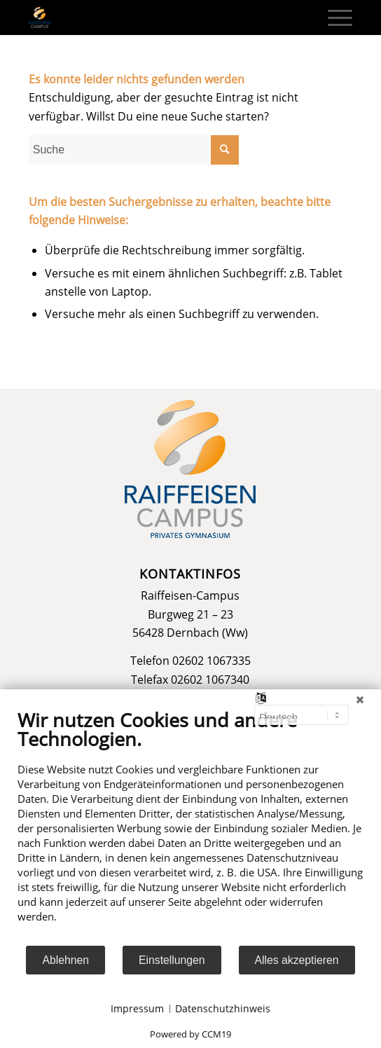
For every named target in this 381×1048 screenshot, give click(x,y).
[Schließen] (359, 699)
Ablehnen (65, 960)
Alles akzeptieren (297, 960)
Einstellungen (172, 960)
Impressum (137, 1008)
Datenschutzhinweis (222, 1008)
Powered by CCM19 (190, 1034)
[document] (190, 826)
